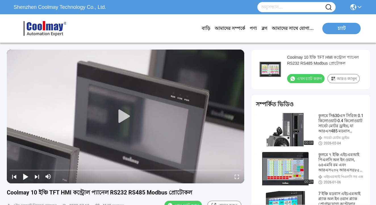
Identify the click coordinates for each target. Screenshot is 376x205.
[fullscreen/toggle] (237, 176)
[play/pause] (25, 176)
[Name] (328, 7)
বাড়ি (206, 28)
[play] (125, 116)
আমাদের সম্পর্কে (230, 28)
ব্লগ (264, 28)
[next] (37, 176)
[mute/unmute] (48, 176)
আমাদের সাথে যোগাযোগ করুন (293, 28)
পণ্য (253, 28)
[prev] (14, 176)
